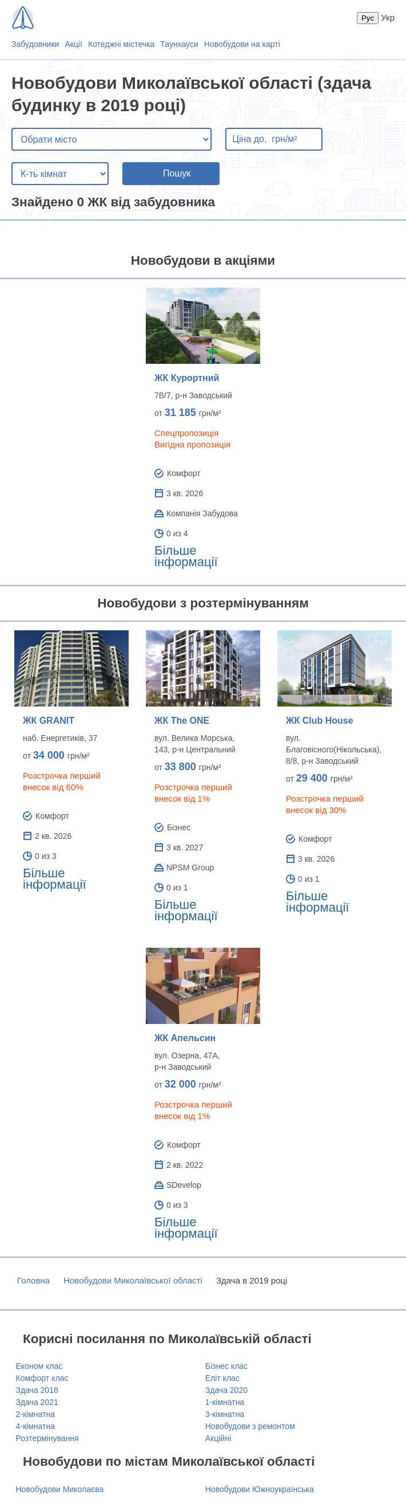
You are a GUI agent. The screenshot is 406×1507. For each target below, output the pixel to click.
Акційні (218, 1438)
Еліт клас (222, 1378)
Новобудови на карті (242, 44)
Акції (73, 44)
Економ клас (39, 1366)
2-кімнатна (35, 1414)
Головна (33, 1280)
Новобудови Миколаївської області (132, 1280)
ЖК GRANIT (48, 720)
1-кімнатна (224, 1402)
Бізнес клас (226, 1366)
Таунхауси (179, 44)
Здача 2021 (37, 1402)
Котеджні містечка (121, 44)
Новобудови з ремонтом (250, 1426)
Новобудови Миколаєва (60, 1489)
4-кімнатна (35, 1426)
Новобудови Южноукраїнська (259, 1489)
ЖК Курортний (186, 378)
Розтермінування (47, 1438)
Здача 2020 (226, 1390)
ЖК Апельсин (185, 1038)
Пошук (176, 173)
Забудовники (35, 44)
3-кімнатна (224, 1414)
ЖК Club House (319, 720)
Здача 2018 (37, 1390)
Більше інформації (186, 556)
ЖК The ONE (181, 720)
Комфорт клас (42, 1378)
